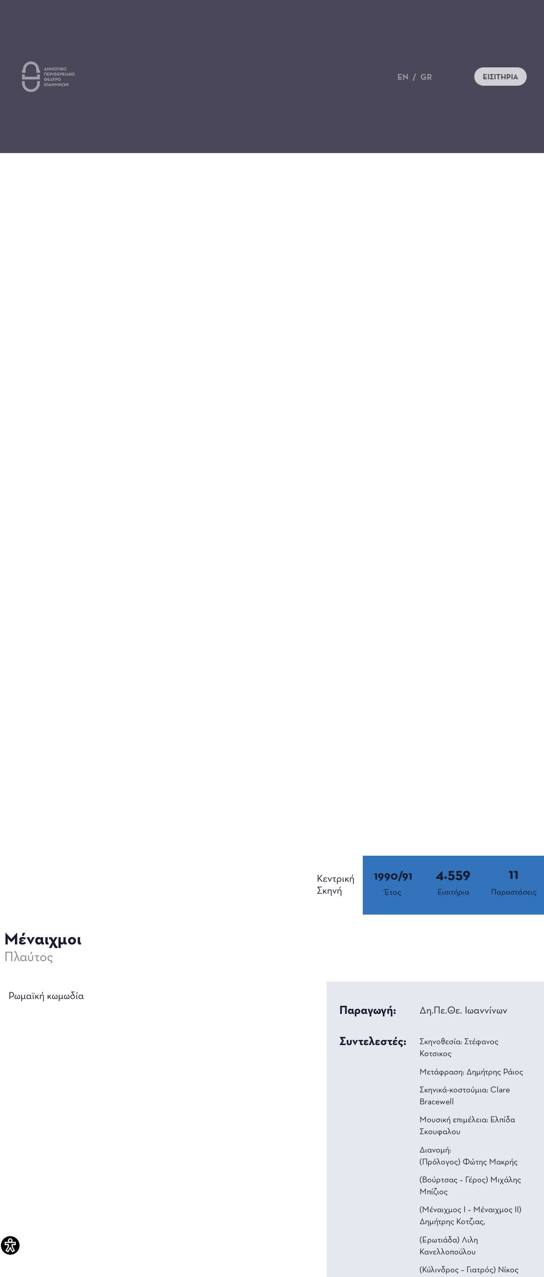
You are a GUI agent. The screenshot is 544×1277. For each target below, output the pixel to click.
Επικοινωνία (232, 81)
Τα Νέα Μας (189, 72)
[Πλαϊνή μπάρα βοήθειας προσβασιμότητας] (10, 1245)
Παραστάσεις (121, 72)
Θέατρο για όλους (327, 72)
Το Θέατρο (252, 72)
